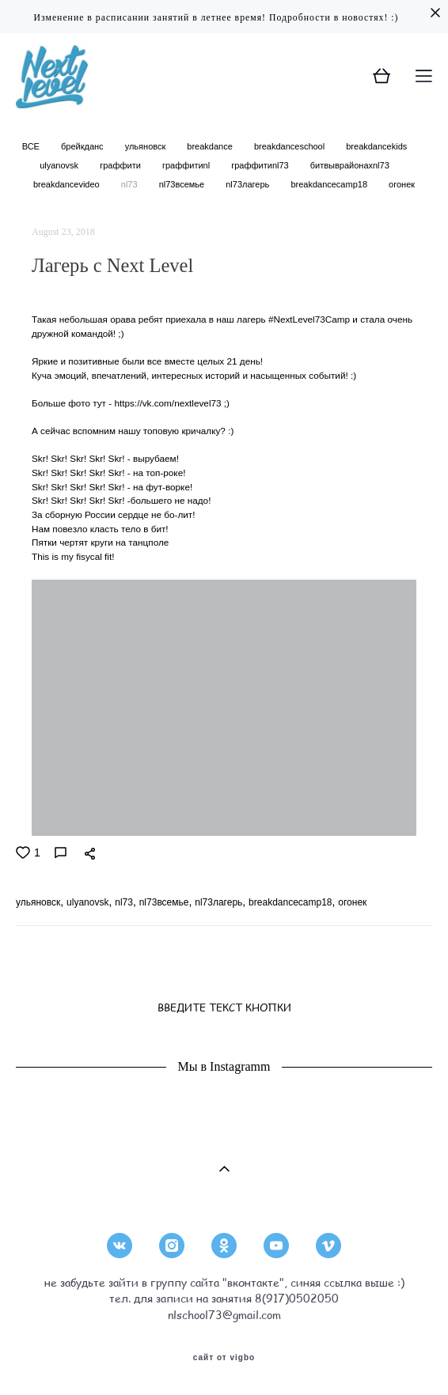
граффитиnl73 (261, 165)
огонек (402, 184)
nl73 (130, 184)
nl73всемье (183, 184)
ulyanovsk (60, 165)
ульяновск (147, 146)
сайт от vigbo (224, 1358)
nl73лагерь (248, 184)
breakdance (211, 146)
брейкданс (83, 146)
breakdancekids (376, 146)
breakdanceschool (290, 146)
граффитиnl (187, 165)
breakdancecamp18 (330, 184)
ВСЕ (32, 146)
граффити (121, 165)
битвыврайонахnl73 (349, 165)
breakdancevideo (67, 184)
